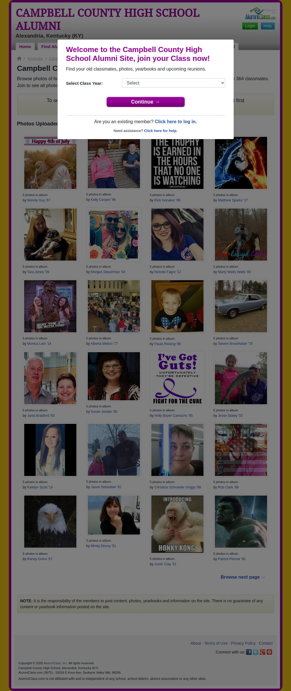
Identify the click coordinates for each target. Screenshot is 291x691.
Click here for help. (160, 131)
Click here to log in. (176, 121)
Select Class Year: (84, 83)
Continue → (145, 102)
